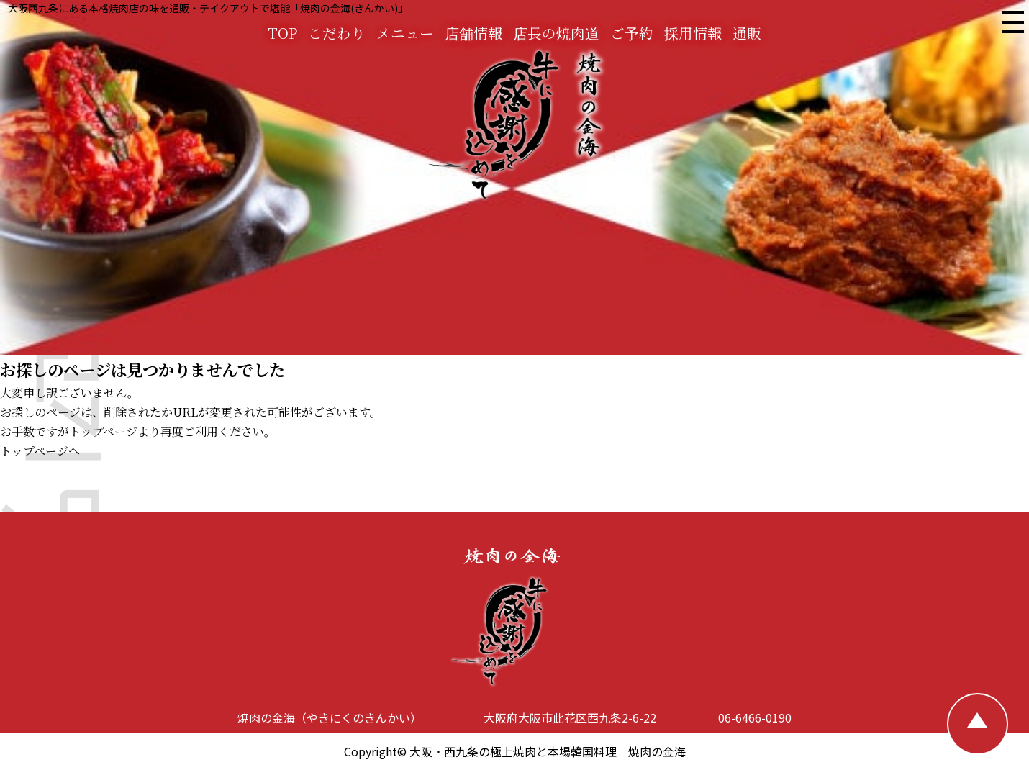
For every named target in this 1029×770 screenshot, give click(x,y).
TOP (282, 32)
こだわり (337, 32)
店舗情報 (473, 32)
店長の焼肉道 (556, 32)
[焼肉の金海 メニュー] (1011, 24)
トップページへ (40, 451)
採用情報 (693, 32)
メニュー (405, 32)
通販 (747, 32)
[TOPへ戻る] (977, 723)
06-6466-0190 (755, 717)
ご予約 (631, 32)
